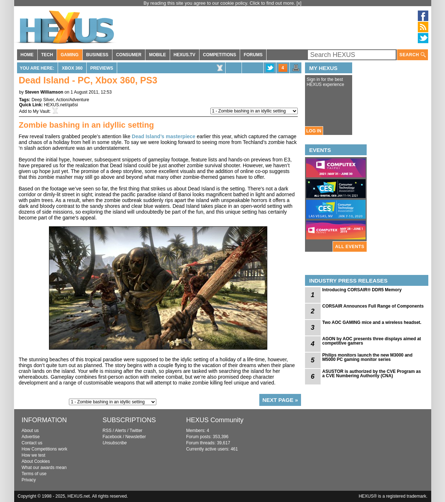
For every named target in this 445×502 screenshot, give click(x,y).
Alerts (120, 430)
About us (30, 430)
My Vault (41, 111)
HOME (27, 54)
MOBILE (157, 54)
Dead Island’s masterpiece (163, 136)
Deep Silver (43, 99)
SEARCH (412, 55)
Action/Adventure (72, 99)
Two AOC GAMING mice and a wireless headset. (371, 322)
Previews (101, 68)
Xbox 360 (72, 68)
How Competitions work (44, 449)
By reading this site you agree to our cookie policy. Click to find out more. (220, 3)
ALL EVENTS (349, 246)
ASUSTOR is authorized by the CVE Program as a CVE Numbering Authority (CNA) (371, 373)
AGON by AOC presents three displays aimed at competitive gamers (371, 341)
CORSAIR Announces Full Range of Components (373, 306)
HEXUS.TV (184, 54)
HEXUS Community (214, 420)
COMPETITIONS (219, 54)
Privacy (29, 479)
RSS (107, 430)
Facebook (112, 436)
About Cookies (36, 461)
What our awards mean (44, 467)
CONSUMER (128, 54)
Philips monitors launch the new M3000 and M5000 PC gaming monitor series (367, 357)
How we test (33, 455)
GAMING (69, 54)
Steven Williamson (44, 92)
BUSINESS (97, 54)
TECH (47, 54)
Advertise (31, 436)
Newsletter (135, 436)
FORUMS (253, 54)
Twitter (135, 430)
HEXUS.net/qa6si (61, 104)
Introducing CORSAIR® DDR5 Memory (362, 290)
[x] (299, 3)
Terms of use (34, 473)
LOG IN (313, 130)
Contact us (32, 442)
